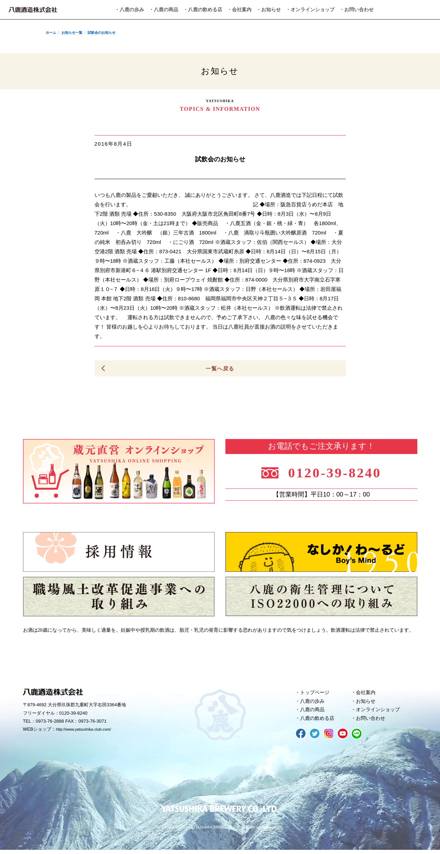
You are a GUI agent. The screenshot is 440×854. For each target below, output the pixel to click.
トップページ (316, 694)
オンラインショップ (379, 712)
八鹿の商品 (313, 712)
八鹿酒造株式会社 (33, 10)
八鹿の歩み (313, 703)
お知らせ (366, 703)
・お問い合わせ (357, 9)
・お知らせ (268, 9)
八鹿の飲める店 (318, 722)
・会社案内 (239, 9)
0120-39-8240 (339, 472)
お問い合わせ (372, 722)
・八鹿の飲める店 (202, 9)
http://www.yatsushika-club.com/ (88, 730)
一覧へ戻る (220, 368)
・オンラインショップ (310, 9)
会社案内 (366, 694)
